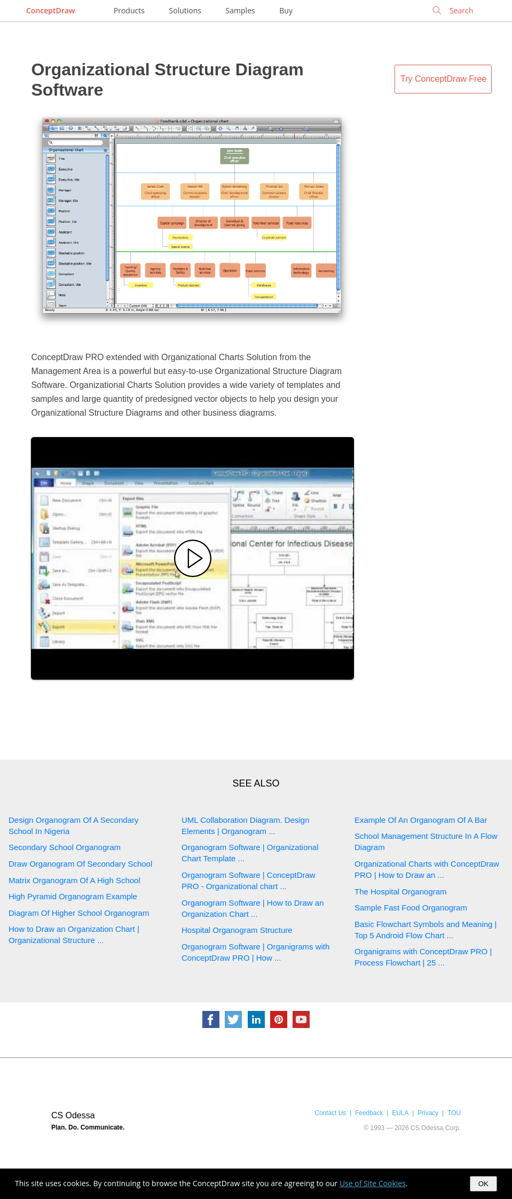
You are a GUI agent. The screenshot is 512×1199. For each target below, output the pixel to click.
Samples (240, 10)
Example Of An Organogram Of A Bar (421, 819)
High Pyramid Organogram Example (73, 896)
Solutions (185, 10)
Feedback (369, 1113)
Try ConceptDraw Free (443, 78)
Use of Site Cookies (373, 1183)
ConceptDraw (50, 10)
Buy (286, 10)
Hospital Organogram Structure (237, 930)
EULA (400, 1113)
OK (483, 1184)
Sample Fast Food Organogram (411, 907)
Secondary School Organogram (65, 847)
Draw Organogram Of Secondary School (80, 863)
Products (129, 10)
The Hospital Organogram (401, 891)
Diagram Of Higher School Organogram (79, 912)
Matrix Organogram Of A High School (74, 880)
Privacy (428, 1113)
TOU (454, 1113)
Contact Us (330, 1113)
